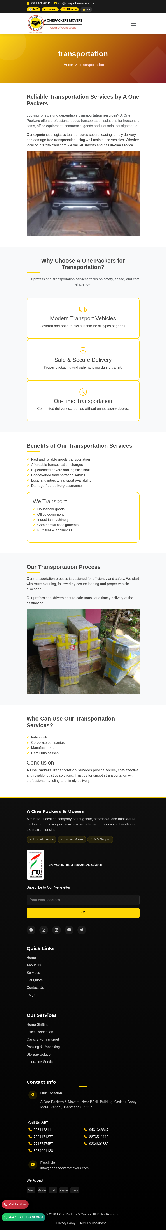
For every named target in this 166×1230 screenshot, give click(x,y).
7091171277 (43, 1137)
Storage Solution (39, 1054)
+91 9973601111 (41, 3)
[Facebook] (31, 930)
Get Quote (35, 980)
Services (33, 972)
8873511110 (99, 1137)
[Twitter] (81, 930)
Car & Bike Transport (43, 1039)
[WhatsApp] (23, 1217)
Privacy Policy (65, 1223)
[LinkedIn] (56, 930)
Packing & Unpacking (43, 1047)
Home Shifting (38, 1024)
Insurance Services (41, 1062)
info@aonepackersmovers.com (76, 3)
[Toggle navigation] (134, 24)
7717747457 (43, 1144)
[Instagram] (43, 930)
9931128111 (43, 1130)
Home (68, 65)
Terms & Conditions (93, 1223)
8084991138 (43, 1151)
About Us (34, 965)
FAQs (31, 995)
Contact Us (35, 987)
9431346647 (99, 1130)
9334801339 (99, 1144)
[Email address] (83, 900)
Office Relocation (40, 1032)
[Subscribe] (83, 913)
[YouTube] (69, 930)
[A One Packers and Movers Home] (54, 23)
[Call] (15, 1204)
